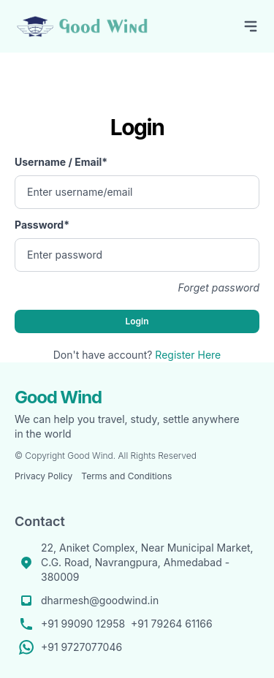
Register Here (188, 354)
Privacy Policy (43, 476)
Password (42, 224)
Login (136, 321)
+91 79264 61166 (172, 623)
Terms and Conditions (126, 476)
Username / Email (61, 162)
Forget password (218, 287)
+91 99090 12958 (83, 623)
